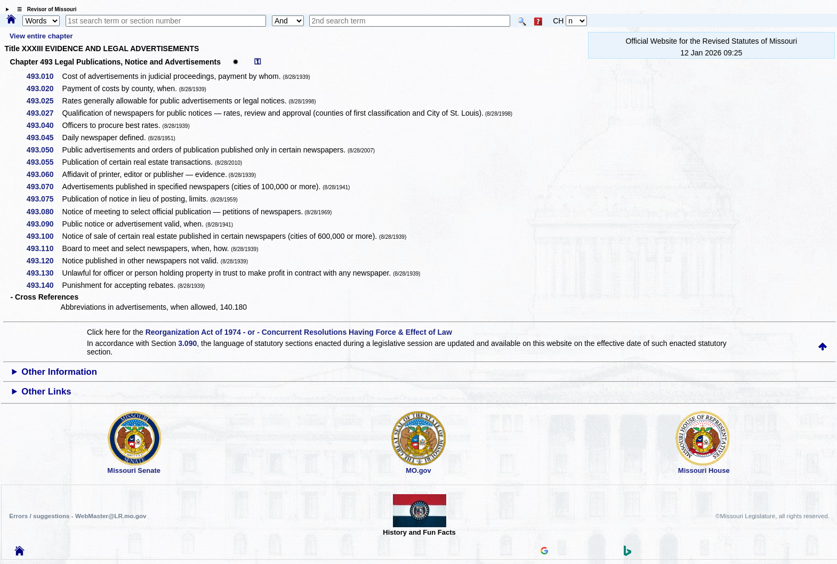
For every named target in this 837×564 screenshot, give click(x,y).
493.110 (44, 248)
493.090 (44, 224)
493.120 (44, 260)
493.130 (44, 273)
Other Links (46, 391)
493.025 (44, 100)
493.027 (44, 113)
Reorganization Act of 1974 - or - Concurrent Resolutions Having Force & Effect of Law (299, 332)
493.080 (44, 211)
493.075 (44, 199)
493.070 (44, 186)
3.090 (187, 343)
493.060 (44, 174)
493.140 (44, 285)
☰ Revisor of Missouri (44, 9)
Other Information (59, 372)
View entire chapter (41, 36)
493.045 (44, 137)
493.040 (44, 125)
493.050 (44, 150)
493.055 (44, 162)
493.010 (44, 76)
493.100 (44, 236)
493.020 (44, 88)
